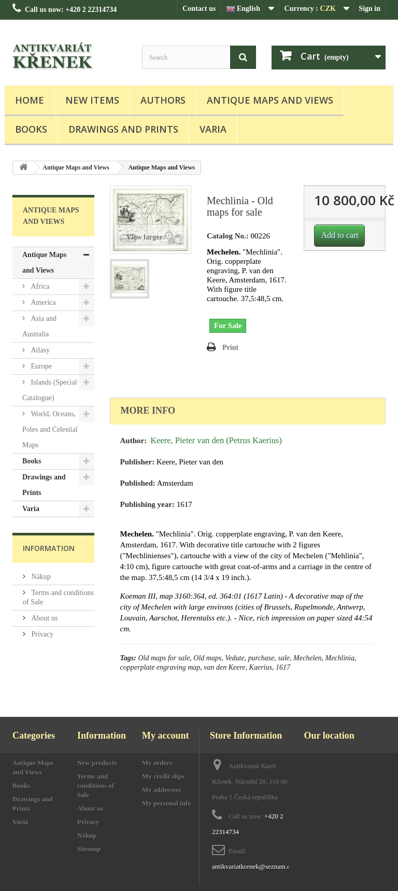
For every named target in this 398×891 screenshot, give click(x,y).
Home (29, 100)
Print (230, 347)
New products (97, 763)
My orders (157, 763)
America (42, 302)
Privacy (41, 634)
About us (44, 618)
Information (49, 548)
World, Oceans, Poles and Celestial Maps (50, 429)
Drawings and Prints (123, 129)
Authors (163, 100)
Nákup (40, 577)
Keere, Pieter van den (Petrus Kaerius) (216, 440)
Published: (137, 483)
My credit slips (163, 776)
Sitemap (89, 849)
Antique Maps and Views (270, 100)
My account (165, 735)
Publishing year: (147, 504)
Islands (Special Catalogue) (49, 390)
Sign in (369, 8)
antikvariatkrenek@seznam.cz (252, 866)
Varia (213, 129)
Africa (39, 286)
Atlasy (39, 350)
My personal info (166, 803)
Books (31, 129)
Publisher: (137, 462)
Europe (40, 366)
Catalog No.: (228, 236)
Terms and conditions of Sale (95, 785)
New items (92, 100)
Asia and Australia (39, 326)
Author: (133, 440)
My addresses (161, 790)
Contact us (199, 8)
